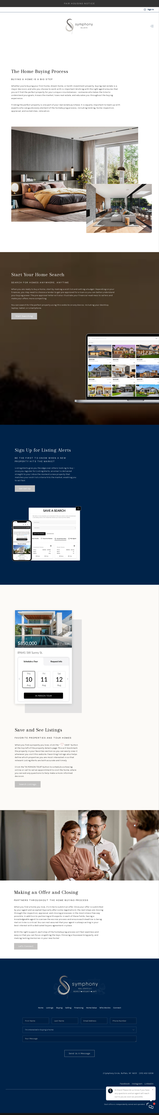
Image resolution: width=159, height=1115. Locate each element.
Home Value (91, 1008)
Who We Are (105, 1008)
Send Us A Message (79, 1053)
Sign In (149, 9)
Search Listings (27, 784)
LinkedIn (148, 1083)
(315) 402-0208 (146, 1073)
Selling (68, 1008)
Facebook (125, 1083)
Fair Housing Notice (79, 3)
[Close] (153, 1089)
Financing (78, 1008)
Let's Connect (25, 946)
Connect (117, 1008)
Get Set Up (25, 488)
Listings (49, 1008)
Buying (59, 1008)
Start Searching (24, 316)
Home (40, 1008)
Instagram (137, 1083)
